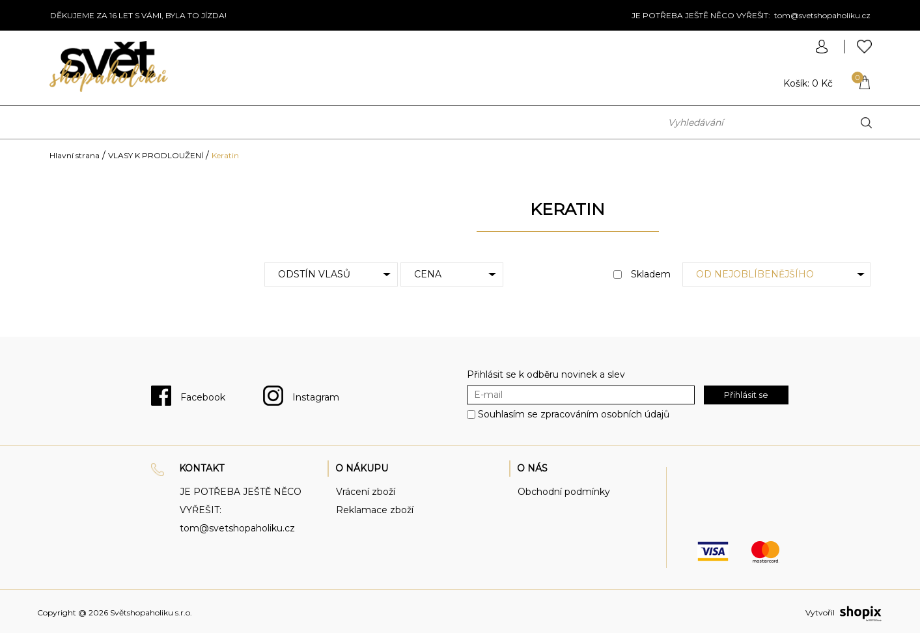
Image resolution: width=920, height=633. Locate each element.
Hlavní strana (74, 155)
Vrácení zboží (365, 492)
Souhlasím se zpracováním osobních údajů (573, 415)
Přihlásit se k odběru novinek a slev (546, 374)
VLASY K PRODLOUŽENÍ (155, 155)
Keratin (225, 155)
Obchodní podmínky (564, 492)
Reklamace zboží (374, 510)
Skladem (642, 274)
